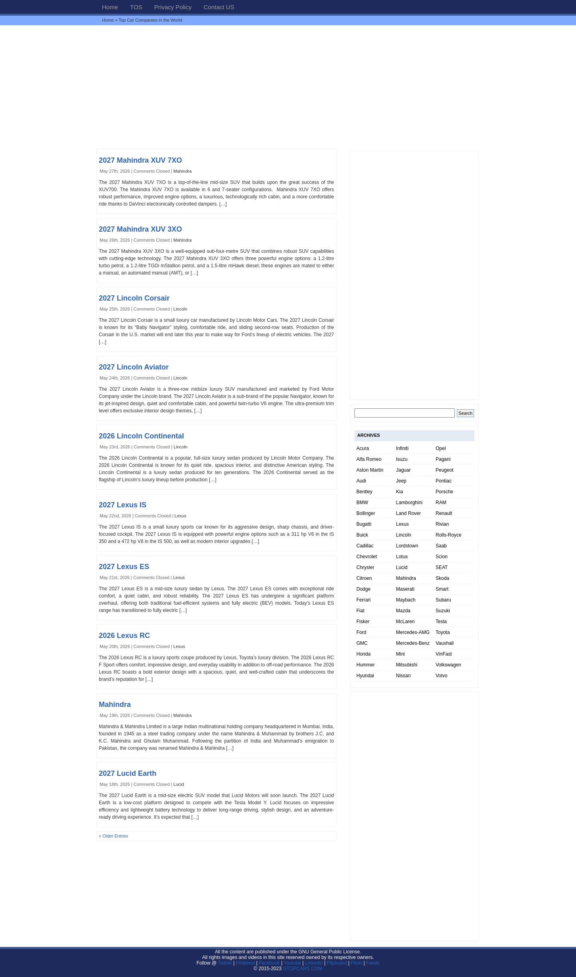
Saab (441, 546)
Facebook (269, 963)
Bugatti (363, 524)
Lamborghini (409, 502)
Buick (362, 535)
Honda (363, 654)
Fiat (360, 611)
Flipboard (337, 963)
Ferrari (363, 600)
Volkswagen (448, 665)
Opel (441, 448)
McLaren (405, 621)
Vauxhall (445, 643)
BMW (362, 502)
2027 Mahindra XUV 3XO (140, 229)
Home (110, 7)
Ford (361, 632)
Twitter (226, 963)
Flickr (356, 963)
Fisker (363, 621)
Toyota (443, 632)
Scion (442, 556)
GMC (362, 643)
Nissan (403, 675)
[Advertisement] (288, 87)
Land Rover (408, 513)
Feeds (372, 963)
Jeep (401, 481)
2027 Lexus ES (124, 567)
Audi (361, 481)
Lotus (402, 556)
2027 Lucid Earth (127, 773)
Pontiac (444, 481)
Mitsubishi (406, 665)
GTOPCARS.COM (302, 968)
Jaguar (403, 470)
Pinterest (245, 963)
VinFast (444, 654)
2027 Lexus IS (122, 505)
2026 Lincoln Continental (141, 436)
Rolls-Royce (449, 535)
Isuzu (402, 459)
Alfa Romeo (369, 459)
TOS (136, 7)
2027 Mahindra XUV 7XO (140, 160)
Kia (399, 492)
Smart (442, 589)
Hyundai (365, 675)
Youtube (292, 963)
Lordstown (407, 546)
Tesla (441, 621)
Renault (444, 513)
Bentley (364, 492)
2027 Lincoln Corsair (134, 298)
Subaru (443, 600)
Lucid (178, 784)
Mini (400, 654)
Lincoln (180, 309)
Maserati (405, 589)
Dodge (363, 589)
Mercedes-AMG (413, 632)
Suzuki (443, 611)
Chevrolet (366, 556)
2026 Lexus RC (124, 636)
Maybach (406, 600)
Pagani (443, 459)
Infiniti (402, 448)
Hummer (365, 665)
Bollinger (365, 513)
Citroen (364, 578)
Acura (362, 448)
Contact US (219, 7)
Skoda (442, 578)
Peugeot (445, 470)
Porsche (444, 492)
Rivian (442, 524)
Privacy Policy (173, 7)
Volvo (441, 675)
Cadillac (365, 546)
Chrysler (365, 567)
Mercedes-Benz (413, 643)
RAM (441, 502)
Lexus (180, 515)
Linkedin (314, 963)
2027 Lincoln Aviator (134, 367)
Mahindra (182, 171)
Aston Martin (369, 470)
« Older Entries (113, 836)
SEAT (442, 567)
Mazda (403, 611)
